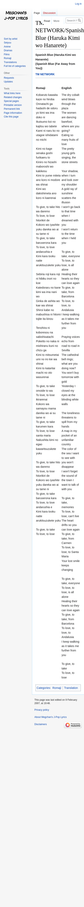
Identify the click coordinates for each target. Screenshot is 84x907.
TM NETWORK (45, 74)
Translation (71, 687)
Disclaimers (40, 724)
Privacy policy (41, 709)
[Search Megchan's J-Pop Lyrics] (74, 20)
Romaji (56, 687)
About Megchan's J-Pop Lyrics (50, 717)
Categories (43, 687)
